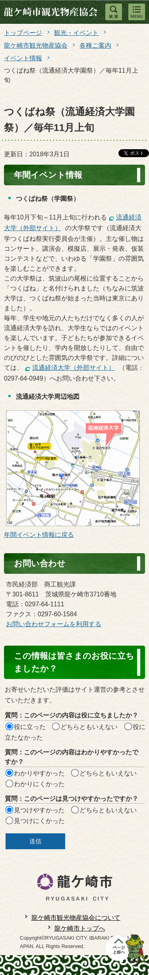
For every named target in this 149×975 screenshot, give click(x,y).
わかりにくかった (39, 784)
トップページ (23, 32)
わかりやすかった (39, 773)
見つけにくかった (39, 820)
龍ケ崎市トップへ (79, 928)
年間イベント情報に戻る (39, 534)
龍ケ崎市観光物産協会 (36, 45)
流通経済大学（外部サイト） (73, 367)
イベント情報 (23, 58)
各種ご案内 (95, 45)
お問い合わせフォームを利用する (53, 624)
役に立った (30, 726)
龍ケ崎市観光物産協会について (75, 917)
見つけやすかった (39, 810)
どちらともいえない (89, 726)
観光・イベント (76, 32)
